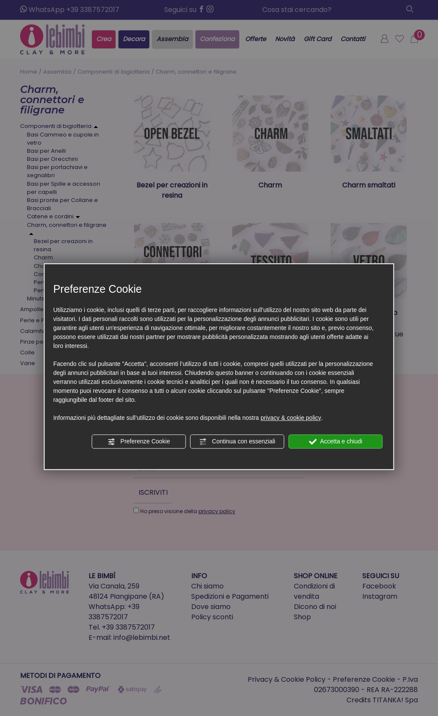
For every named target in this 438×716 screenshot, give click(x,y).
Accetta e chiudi (335, 442)
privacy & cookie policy (290, 417)
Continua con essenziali (237, 442)
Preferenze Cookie (139, 442)
